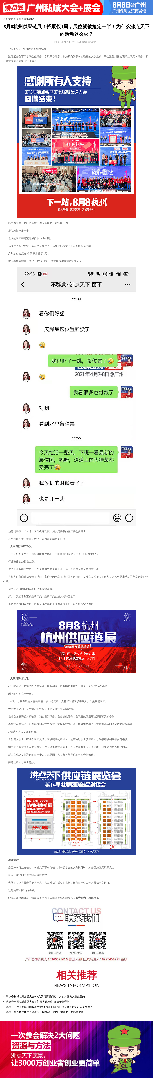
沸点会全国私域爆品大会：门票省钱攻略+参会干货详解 (38, 1001)
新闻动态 (29, 19)
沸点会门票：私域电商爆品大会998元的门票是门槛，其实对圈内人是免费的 (49, 1007)
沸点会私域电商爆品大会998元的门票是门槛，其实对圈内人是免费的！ (46, 996)
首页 (18, 19)
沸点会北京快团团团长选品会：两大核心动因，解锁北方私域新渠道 (45, 1012)
